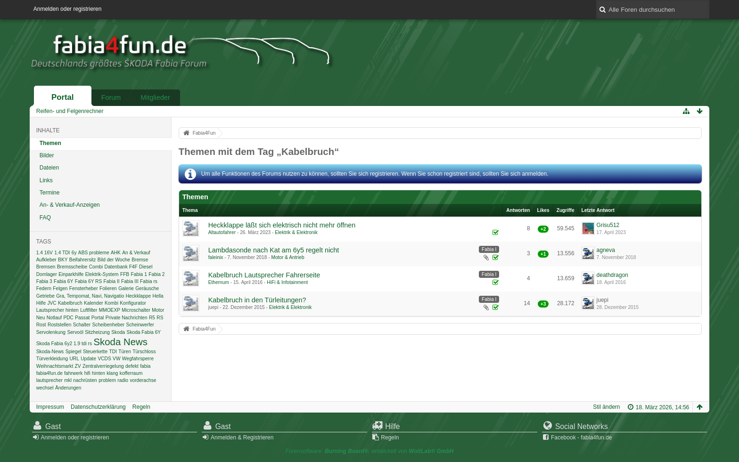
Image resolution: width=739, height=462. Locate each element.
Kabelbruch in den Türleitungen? (257, 300)
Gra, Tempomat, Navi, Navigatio (90, 296)
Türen (124, 351)
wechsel (45, 387)
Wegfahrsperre (138, 358)
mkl (68, 380)
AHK (116, 252)
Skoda (118, 332)
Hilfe (41, 303)
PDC (68, 317)
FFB (124, 274)
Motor (158, 310)
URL (74, 358)
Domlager (46, 274)
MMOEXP (109, 310)
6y (74, 252)
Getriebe (45, 296)
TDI (112, 351)
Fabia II (112, 281)
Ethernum (218, 282)
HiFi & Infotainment (287, 282)
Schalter (81, 324)
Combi (96, 266)
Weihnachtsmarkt (55, 366)
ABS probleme (93, 252)
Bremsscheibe (72, 266)
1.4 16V (44, 252)
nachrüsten (85, 380)
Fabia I (489, 249)
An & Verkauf (136, 252)
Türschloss (144, 351)
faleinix (215, 257)
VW (116, 358)
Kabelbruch (70, 303)
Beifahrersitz (82, 259)
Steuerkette (95, 351)
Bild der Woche (114, 259)
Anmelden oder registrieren (67, 9)
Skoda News (120, 342)
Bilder (47, 155)
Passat (82, 317)
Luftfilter (88, 310)
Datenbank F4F (121, 266)
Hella (157, 296)
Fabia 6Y (63, 281)
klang (112, 373)
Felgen (60, 288)
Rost (41, 324)
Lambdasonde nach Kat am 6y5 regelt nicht (273, 250)
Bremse (139, 259)
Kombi (111, 303)
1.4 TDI (62, 252)
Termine (50, 192)
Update (88, 358)
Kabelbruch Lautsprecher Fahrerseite (264, 275)
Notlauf (54, 317)
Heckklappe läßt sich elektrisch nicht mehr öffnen (281, 225)
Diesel (145, 266)
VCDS (104, 358)
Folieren (108, 288)
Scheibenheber (108, 324)
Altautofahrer (222, 232)
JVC (51, 303)
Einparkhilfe (70, 274)
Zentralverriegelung (103, 366)
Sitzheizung (97, 332)
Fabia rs (148, 281)
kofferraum (131, 373)
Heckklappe (138, 296)
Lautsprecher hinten (57, 310)
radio (122, 380)
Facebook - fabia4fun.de (581, 437)
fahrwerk (73, 373)
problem (107, 380)
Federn (43, 288)
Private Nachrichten (127, 317)
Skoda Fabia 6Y (144, 332)
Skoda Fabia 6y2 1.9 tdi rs (64, 343)
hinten (98, 373)
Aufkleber (46, 259)
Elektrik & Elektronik (296, 232)
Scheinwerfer (140, 324)
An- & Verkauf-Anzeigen (70, 205)
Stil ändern (606, 407)
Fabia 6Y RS (88, 281)
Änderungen (68, 387)
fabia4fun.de (49, 373)
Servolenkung (51, 332)
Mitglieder (155, 97)
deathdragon (612, 275)
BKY (62, 259)
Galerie (126, 288)
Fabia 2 (156, 274)
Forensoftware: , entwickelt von (370, 451)
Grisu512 (608, 225)
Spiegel (74, 351)
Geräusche (147, 288)
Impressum (50, 407)
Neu (40, 317)
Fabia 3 (44, 281)
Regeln (141, 407)
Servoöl (75, 332)
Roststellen (59, 324)
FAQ (45, 217)
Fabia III (130, 281)
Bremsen (46, 266)
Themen (50, 143)
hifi (87, 373)
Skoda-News (50, 351)
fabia (145, 366)
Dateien (49, 167)
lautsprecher (49, 380)
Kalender (93, 303)
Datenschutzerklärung (98, 407)
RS (159, 317)
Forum (111, 97)
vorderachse (143, 380)
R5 (152, 317)
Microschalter (136, 310)
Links (46, 180)
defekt (132, 366)
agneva (606, 250)
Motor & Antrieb (287, 257)
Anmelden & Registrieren (242, 437)
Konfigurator (133, 303)
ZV (78, 366)
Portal (62, 97)
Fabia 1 (139, 274)
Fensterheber (83, 288)
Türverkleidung (52, 358)
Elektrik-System (102, 274)
